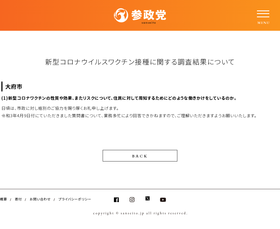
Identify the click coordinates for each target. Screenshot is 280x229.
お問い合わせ (40, 199)
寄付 (18, 199)
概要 (3, 199)
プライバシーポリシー (74, 199)
